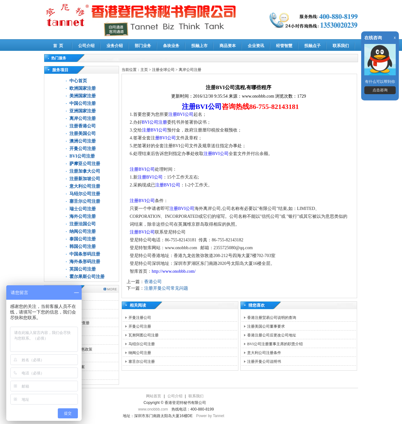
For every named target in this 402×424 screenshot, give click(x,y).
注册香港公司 (82, 126)
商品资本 (228, 45)
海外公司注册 (82, 216)
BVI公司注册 (82, 156)
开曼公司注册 (82, 148)
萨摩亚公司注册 (84, 163)
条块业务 (171, 45)
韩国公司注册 (82, 246)
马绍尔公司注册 (84, 193)
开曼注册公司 (139, 317)
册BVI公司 (165, 138)
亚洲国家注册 (82, 111)
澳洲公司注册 (82, 141)
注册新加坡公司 (84, 178)
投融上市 (199, 45)
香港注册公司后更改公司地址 (271, 335)
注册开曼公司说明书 (264, 361)
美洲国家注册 (82, 96)
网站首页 (153, 396)
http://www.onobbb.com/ (174, 271)
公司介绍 (86, 45)
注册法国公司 (82, 224)
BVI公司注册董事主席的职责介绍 (275, 344)
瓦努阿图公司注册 (143, 335)
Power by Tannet (210, 416)
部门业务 (143, 45)
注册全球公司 (164, 69)
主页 (144, 69)
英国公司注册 (82, 269)
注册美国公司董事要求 (266, 326)
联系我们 (341, 45)
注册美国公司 (82, 133)
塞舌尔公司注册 (84, 201)
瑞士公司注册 (82, 209)
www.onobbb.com (153, 409)
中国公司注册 (82, 103)
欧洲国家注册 (82, 88)
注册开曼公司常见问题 (166, 288)
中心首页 (78, 80)
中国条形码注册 (84, 254)
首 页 (58, 45)
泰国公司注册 (82, 239)
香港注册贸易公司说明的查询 (271, 317)
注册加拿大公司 (84, 171)
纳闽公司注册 (82, 231)
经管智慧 (284, 45)
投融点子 (312, 45)
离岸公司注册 (82, 118)
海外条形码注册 (84, 261)
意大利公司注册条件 (264, 353)
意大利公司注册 (84, 186)
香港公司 (153, 281)
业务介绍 (114, 45)
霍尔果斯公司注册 (87, 276)
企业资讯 (256, 45)
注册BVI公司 (202, 106)
